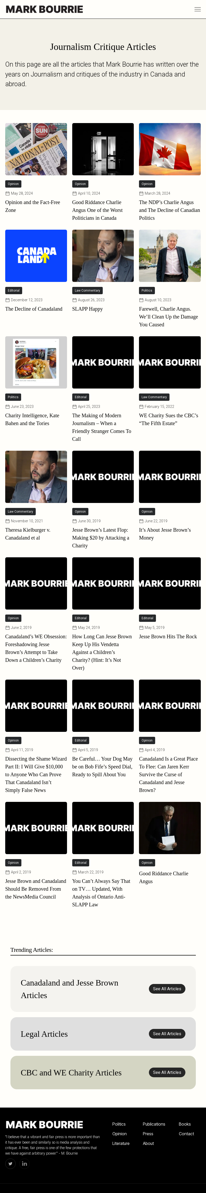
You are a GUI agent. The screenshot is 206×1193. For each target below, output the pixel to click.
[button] (198, 9)
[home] (44, 9)
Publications (154, 1124)
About (148, 1143)
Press (148, 1133)
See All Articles (167, 988)
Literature (121, 1143)
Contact (186, 1133)
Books (185, 1124)
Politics (119, 1124)
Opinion (119, 1133)
